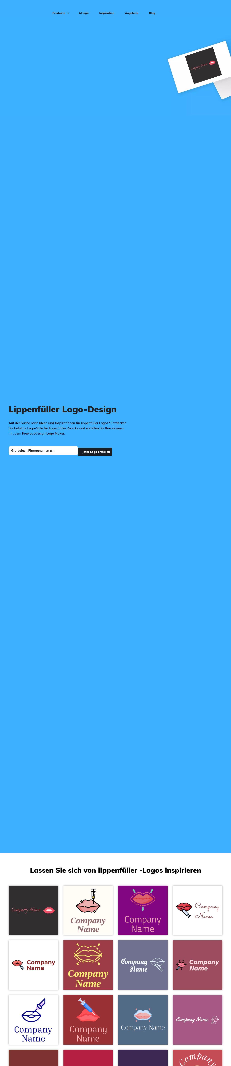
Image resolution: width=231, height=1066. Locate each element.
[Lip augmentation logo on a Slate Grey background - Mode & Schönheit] (143, 965)
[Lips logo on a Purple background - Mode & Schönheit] (143, 910)
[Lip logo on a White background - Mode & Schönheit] (33, 1020)
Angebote (129, 8)
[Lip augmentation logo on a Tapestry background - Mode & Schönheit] (198, 1020)
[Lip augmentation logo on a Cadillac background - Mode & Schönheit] (198, 965)
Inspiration (104, 8)
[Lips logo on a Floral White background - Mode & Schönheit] (88, 910)
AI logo (81, 8)
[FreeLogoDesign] (26, 8)
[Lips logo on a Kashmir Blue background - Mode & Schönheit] (143, 1020)
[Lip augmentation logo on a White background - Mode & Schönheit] (198, 910)
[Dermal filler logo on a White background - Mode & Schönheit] (33, 965)
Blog (150, 8)
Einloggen (216, 8)
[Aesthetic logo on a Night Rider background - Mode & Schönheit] (33, 910)
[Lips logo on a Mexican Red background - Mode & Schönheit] (88, 965)
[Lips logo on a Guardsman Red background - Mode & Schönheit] (88, 1020)
